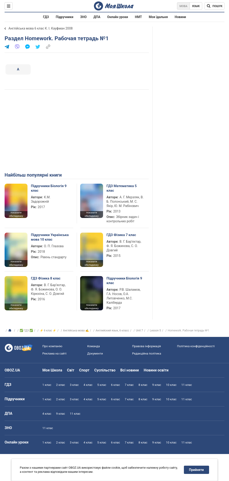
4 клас (88, 385)
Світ (70, 370)
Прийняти (196, 470)
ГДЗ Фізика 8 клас (45, 278)
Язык (196, 6)
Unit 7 (139, 330)
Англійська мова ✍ (76, 330)
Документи (95, 353)
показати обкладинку (16, 214)
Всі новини (129, 370)
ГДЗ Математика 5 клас (121, 188)
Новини (180, 17)
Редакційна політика (146, 353)
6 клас (115, 385)
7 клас (129, 385)
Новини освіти (156, 370)
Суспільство (105, 370)
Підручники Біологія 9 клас (49, 188)
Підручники (65, 17)
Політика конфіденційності (196, 346)
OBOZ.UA (12, 370)
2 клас (60, 385)
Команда (93, 346)
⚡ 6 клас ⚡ (48, 330)
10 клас (171, 385)
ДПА (96, 17)
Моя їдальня (158, 17)
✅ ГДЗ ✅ (26, 330)
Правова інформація (146, 346)
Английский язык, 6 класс (112, 330)
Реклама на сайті (54, 353)
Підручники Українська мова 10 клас (50, 237)
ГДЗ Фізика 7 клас (121, 235)
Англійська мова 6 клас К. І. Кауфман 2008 (40, 28)
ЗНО (83, 17)
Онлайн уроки (117, 17)
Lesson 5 (155, 330)
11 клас (186, 385)
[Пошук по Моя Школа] (214, 6)
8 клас (143, 385)
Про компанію (52, 346)
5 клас (101, 385)
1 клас (46, 385)
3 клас (74, 385)
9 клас (156, 385)
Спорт (84, 370)
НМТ (138, 17)
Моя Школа (52, 370)
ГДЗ (46, 17)
